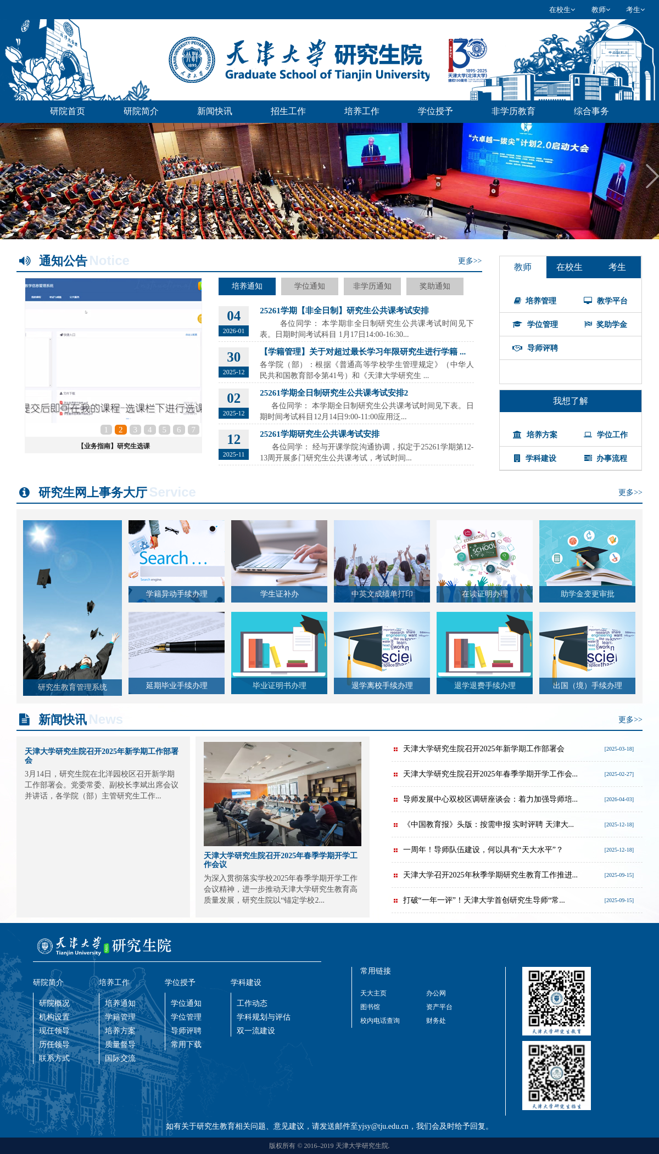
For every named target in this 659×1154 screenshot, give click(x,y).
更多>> (470, 261)
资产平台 (439, 1007)
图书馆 (370, 1007)
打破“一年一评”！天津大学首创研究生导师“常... (478, 900)
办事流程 (606, 458)
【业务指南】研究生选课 (113, 446)
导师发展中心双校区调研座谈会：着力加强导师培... (485, 799)
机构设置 (54, 1017)
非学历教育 (513, 111)
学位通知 (309, 286)
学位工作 (606, 435)
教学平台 (606, 301)
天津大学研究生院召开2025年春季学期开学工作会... (485, 774)
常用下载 (186, 1044)
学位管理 (535, 324)
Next (652, 176)
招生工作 (288, 111)
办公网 (436, 993)
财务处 (436, 1020)
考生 (635, 9)
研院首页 (67, 111)
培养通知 (247, 286)
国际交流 (120, 1058)
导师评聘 (535, 348)
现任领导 (54, 1031)
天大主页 (373, 993)
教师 (600, 9)
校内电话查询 (380, 1020)
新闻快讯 (214, 111)
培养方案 (535, 435)
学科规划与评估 (264, 1017)
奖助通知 (435, 286)
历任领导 (54, 1044)
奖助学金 (606, 324)
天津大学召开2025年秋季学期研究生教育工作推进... (485, 875)
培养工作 (361, 111)
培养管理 (535, 301)
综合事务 (591, 111)
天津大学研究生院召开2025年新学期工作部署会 (478, 749)
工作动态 (252, 1003)
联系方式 (54, 1058)
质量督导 (120, 1044)
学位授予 (435, 111)
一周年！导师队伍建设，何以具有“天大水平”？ (477, 850)
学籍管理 (120, 1017)
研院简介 (141, 111)
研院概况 (54, 1003)
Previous (6, 176)
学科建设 (535, 458)
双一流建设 (256, 1031)
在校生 (562, 9)
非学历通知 (372, 286)
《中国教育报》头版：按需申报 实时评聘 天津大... (483, 824)
